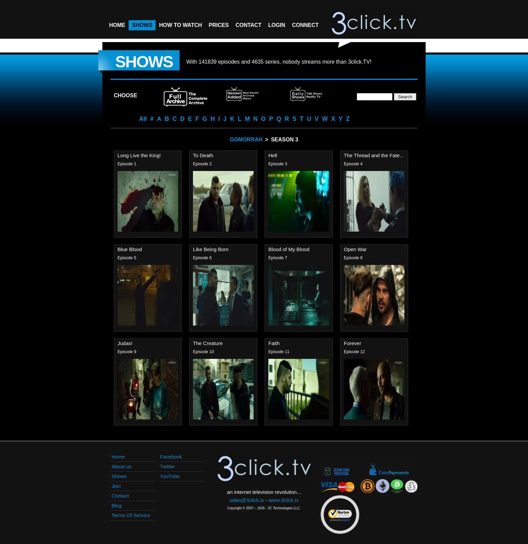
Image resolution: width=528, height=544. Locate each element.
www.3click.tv (284, 500)
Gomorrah (246, 139)
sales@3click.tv (246, 500)
